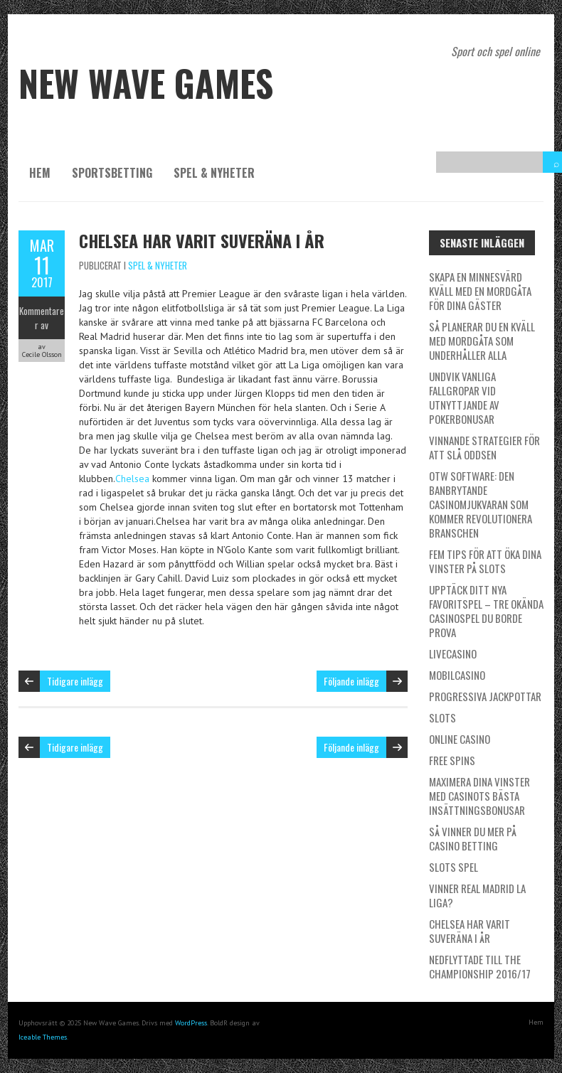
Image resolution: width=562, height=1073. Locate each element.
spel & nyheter (214, 172)
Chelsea (132, 478)
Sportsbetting (112, 172)
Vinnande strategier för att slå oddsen (484, 447)
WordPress (191, 1022)
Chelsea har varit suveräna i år (201, 240)
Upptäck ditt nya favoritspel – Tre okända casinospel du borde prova (486, 611)
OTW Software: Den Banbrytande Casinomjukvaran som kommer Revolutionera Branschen (480, 504)
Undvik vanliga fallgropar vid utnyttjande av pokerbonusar (464, 397)
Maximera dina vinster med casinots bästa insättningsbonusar (479, 796)
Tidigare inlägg (75, 680)
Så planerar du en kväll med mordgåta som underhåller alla (482, 341)
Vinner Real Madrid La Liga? (477, 895)
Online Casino (459, 739)
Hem (40, 172)
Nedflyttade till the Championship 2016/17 (480, 966)
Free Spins (452, 760)
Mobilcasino (457, 675)
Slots (442, 717)
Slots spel (453, 867)
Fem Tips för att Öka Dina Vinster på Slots (485, 561)
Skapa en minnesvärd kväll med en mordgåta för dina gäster (480, 291)
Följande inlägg (351, 680)
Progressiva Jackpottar (485, 696)
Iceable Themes (42, 1037)
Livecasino (453, 653)
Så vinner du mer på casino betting (472, 838)
